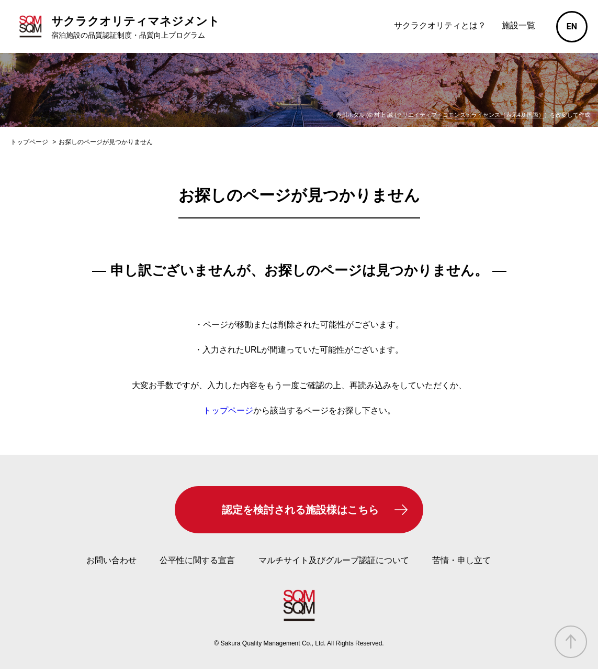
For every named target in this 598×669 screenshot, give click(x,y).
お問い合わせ (111, 560)
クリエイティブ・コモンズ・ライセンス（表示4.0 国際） (470, 115)
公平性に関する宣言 (197, 560)
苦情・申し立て (461, 560)
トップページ (228, 410)
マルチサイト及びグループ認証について (333, 560)
